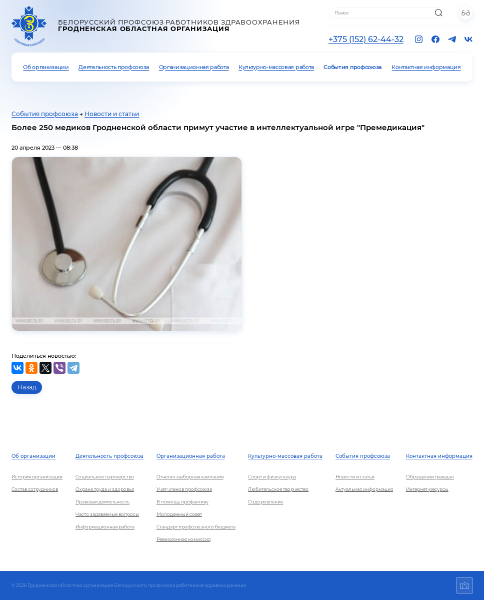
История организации (37, 476)
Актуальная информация (364, 489)
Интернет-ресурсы (427, 489)
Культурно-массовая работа (276, 67)
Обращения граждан (430, 476)
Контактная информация (426, 67)
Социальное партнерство (105, 476)
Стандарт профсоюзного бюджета (196, 526)
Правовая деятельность (103, 501)
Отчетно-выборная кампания (190, 476)
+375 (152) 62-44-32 (366, 39)
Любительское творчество (278, 489)
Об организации (45, 67)
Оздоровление (265, 501)
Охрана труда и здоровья (105, 489)
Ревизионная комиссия (183, 539)
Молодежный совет (179, 514)
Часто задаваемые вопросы (107, 514)
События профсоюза (353, 67)
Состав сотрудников (35, 489)
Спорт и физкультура (272, 476)
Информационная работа (105, 526)
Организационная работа (194, 67)
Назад (27, 387)
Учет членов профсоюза (184, 489)
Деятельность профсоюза (113, 67)
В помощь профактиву (182, 501)
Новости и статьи (111, 114)
